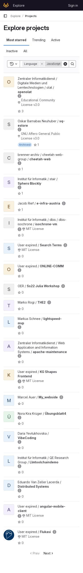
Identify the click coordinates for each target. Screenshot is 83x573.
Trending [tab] (38, 40)
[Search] (72, 63)
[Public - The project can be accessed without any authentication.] (19, 96)
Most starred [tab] (16, 40)
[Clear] (65, 64)
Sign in (73, 5)
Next (49, 553)
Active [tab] (55, 40)
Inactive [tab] (12, 51)
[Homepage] (6, 5)
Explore (19, 5)
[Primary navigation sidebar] (5, 15)
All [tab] (25, 51)
